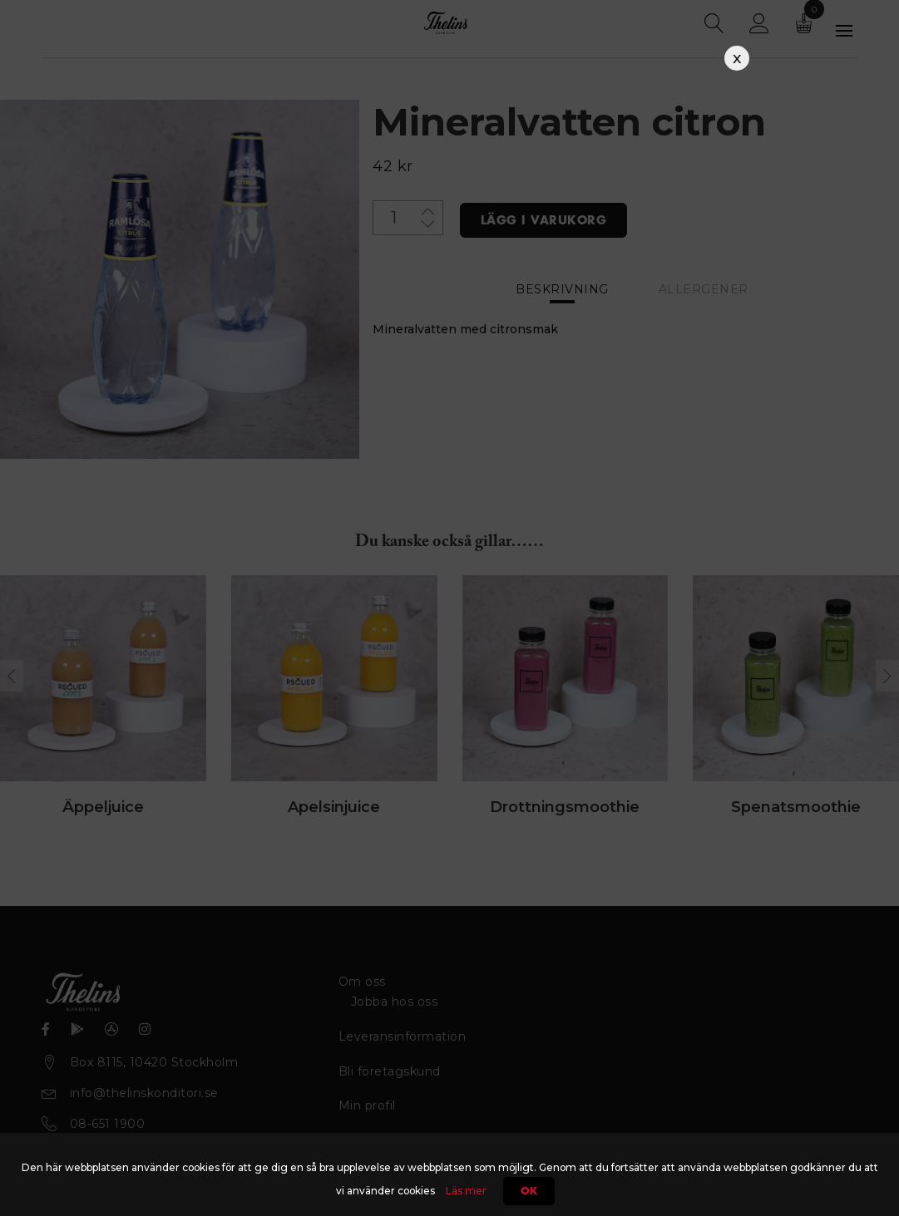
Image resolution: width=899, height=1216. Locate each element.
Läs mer (466, 1190)
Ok (529, 1191)
